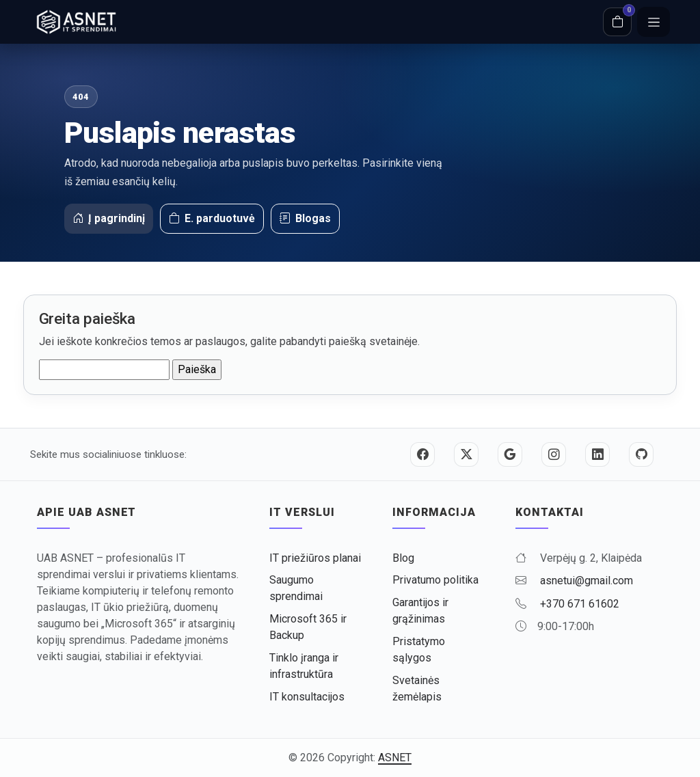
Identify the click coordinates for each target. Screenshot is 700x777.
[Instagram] (553, 454)
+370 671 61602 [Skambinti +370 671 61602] (579, 603)
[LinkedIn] (597, 454)
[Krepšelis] (617, 22)
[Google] (510, 454)
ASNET (395, 757)
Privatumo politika (435, 579)
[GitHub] (641, 454)
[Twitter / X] (466, 454)
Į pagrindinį (108, 218)
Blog (403, 557)
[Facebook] (422, 454)
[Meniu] (653, 22)
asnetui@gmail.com (586, 580)
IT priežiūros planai (315, 557)
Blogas (305, 218)
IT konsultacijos (307, 696)
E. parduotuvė (212, 218)
